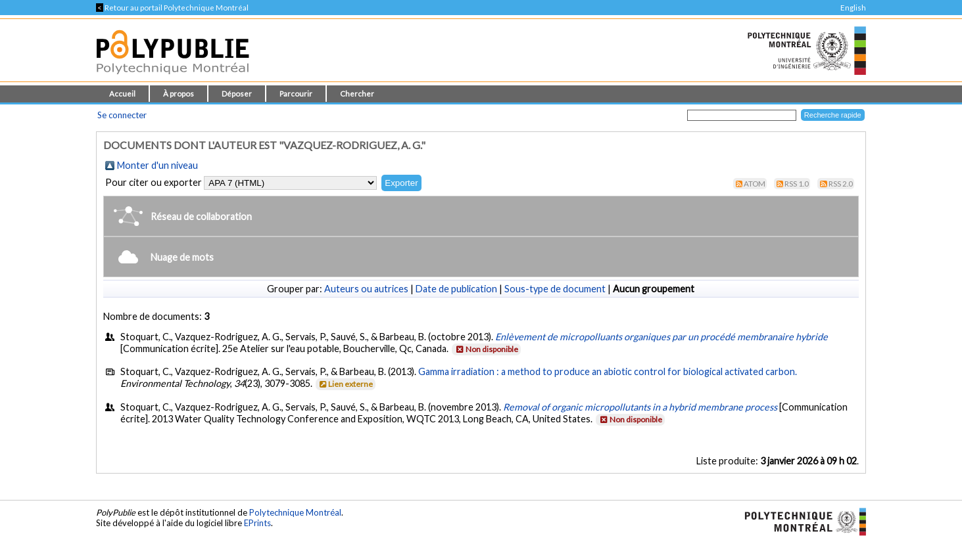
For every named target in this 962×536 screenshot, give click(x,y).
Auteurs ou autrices (366, 288)
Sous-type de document (555, 288)
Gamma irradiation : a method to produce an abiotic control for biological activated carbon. (607, 371)
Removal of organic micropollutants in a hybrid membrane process (640, 407)
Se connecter (122, 115)
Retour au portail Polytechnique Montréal (172, 7)
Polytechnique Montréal (295, 512)
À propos (178, 93)
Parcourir (295, 93)
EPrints (257, 523)
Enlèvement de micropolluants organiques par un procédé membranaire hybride (661, 336)
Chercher (357, 93)
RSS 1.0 (796, 183)
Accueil (122, 93)
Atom (754, 183)
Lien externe (345, 384)
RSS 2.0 (841, 183)
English (853, 7)
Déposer (237, 93)
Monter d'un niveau (157, 165)
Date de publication (456, 288)
